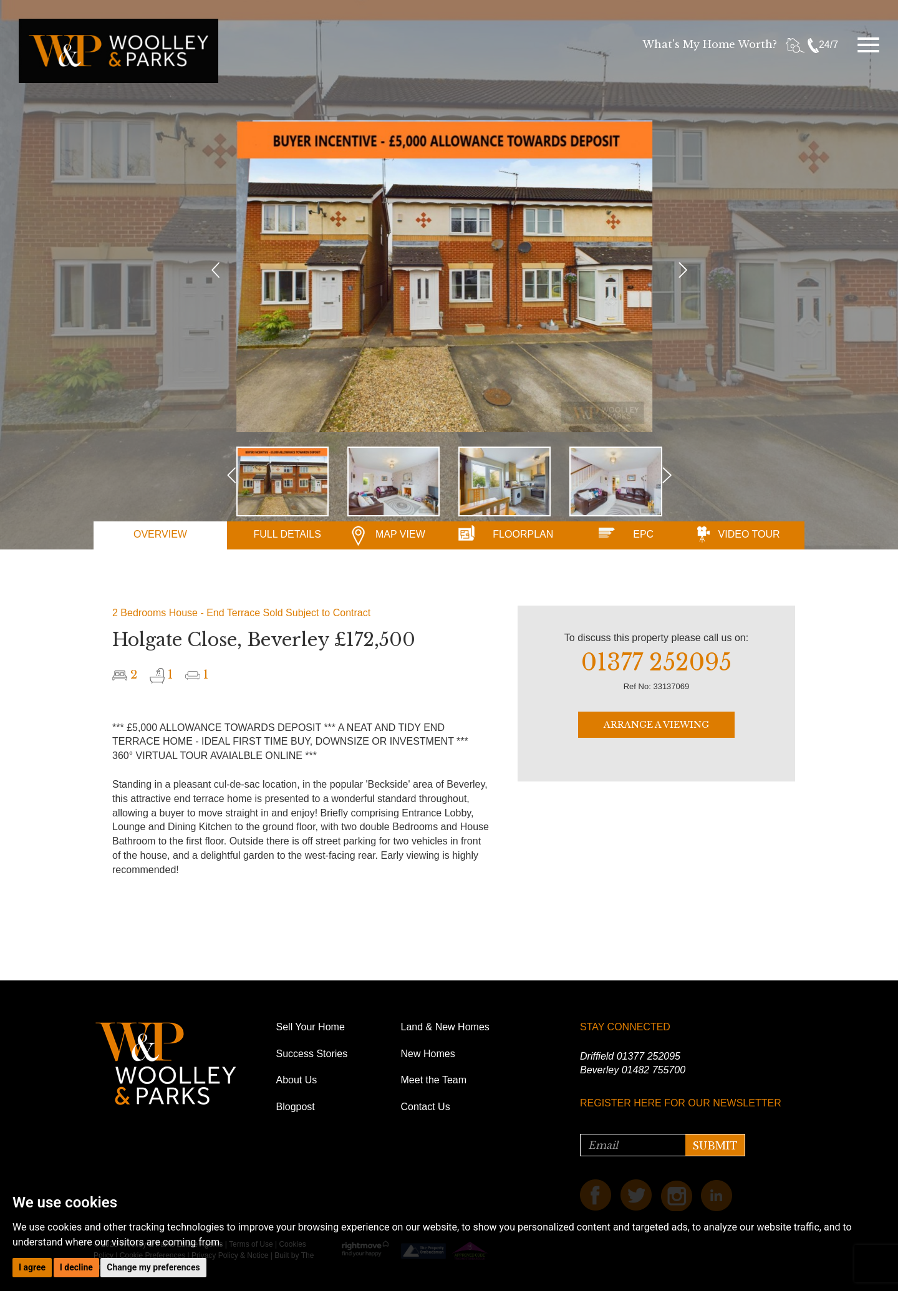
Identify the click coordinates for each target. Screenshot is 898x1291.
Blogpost (295, 1106)
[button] (215, 346)
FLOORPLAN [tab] (523, 534)
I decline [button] (76, 1267)
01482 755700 (653, 1070)
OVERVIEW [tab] (160, 534)
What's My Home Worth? (709, 44)
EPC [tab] (643, 534)
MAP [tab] (400, 534)
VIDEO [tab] (749, 534)
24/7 (823, 44)
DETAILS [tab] (287, 534)
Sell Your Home (310, 1027)
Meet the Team (434, 1080)
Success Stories (312, 1053)
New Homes (428, 1053)
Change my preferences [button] (153, 1267)
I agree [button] (32, 1267)
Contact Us (425, 1106)
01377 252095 (648, 1056)
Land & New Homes (445, 1027)
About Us (296, 1080)
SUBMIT (715, 1145)
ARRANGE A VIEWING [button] (656, 724)
